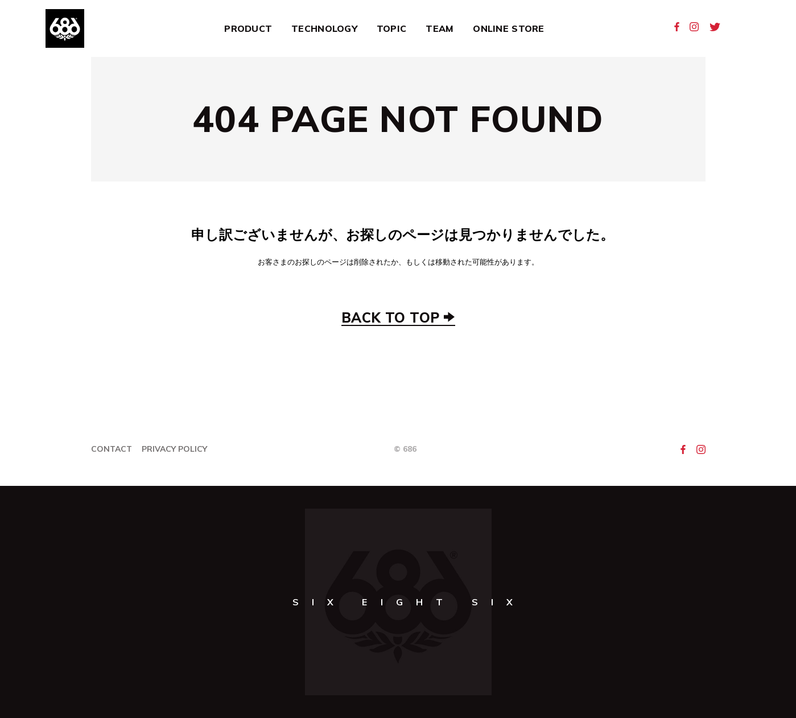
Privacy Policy (174, 449)
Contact (111, 449)
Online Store (508, 28)
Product (248, 28)
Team (439, 28)
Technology (324, 28)
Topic (391, 28)
